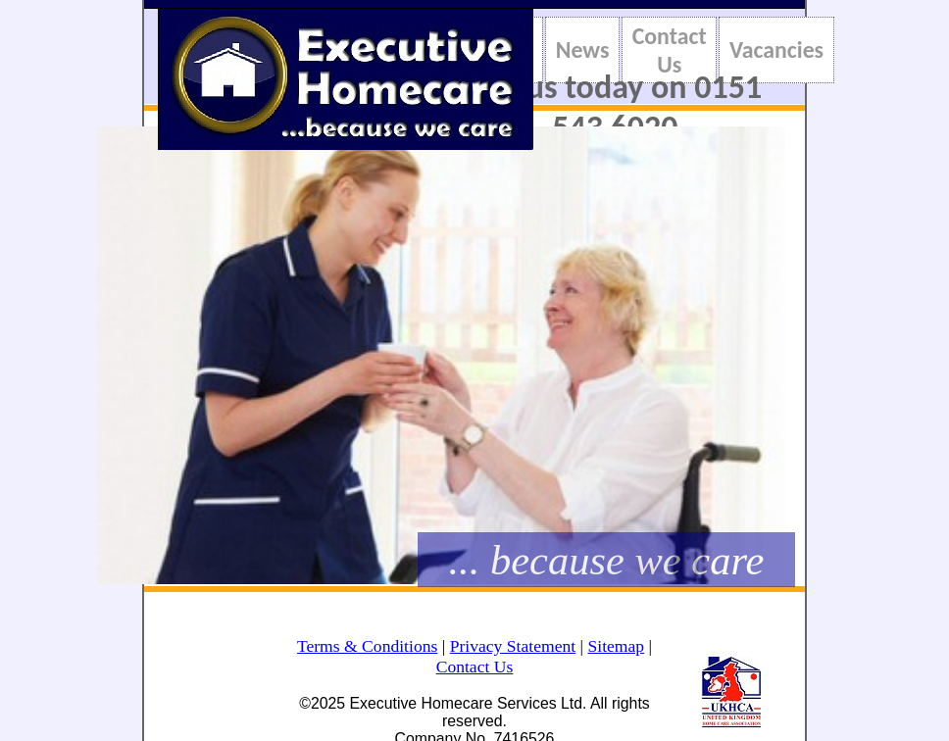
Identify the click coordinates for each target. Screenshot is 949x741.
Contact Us (669, 50)
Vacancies (776, 49)
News (583, 49)
